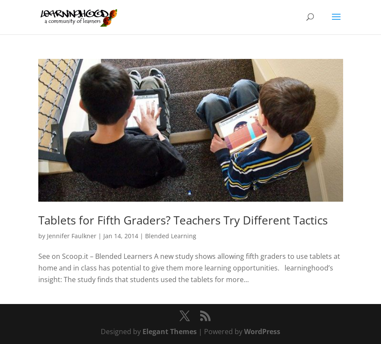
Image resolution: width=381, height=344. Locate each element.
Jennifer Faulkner (71, 236)
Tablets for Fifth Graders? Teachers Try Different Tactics (183, 220)
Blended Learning (170, 236)
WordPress (262, 331)
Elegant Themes (169, 331)
